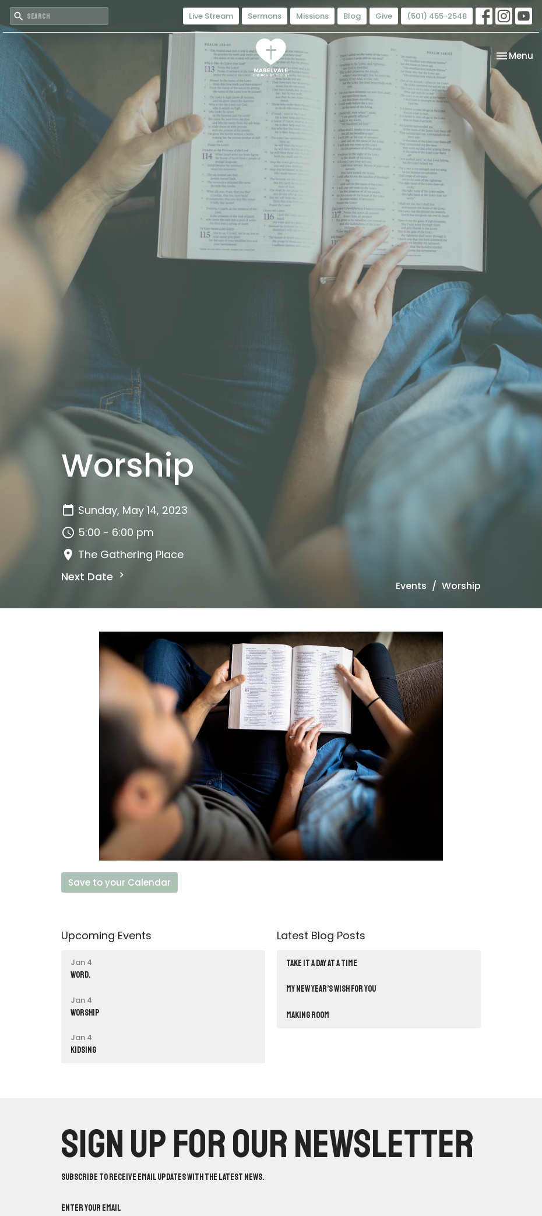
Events (411, 586)
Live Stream (211, 16)
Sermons (264, 16)
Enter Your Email (91, 1208)
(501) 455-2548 (437, 16)
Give (383, 16)
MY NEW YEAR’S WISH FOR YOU (331, 989)
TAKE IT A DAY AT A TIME (321, 963)
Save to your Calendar (119, 882)
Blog (352, 16)
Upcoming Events (106, 935)
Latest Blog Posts (321, 935)
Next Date (94, 576)
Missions (312, 16)
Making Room (307, 1015)
